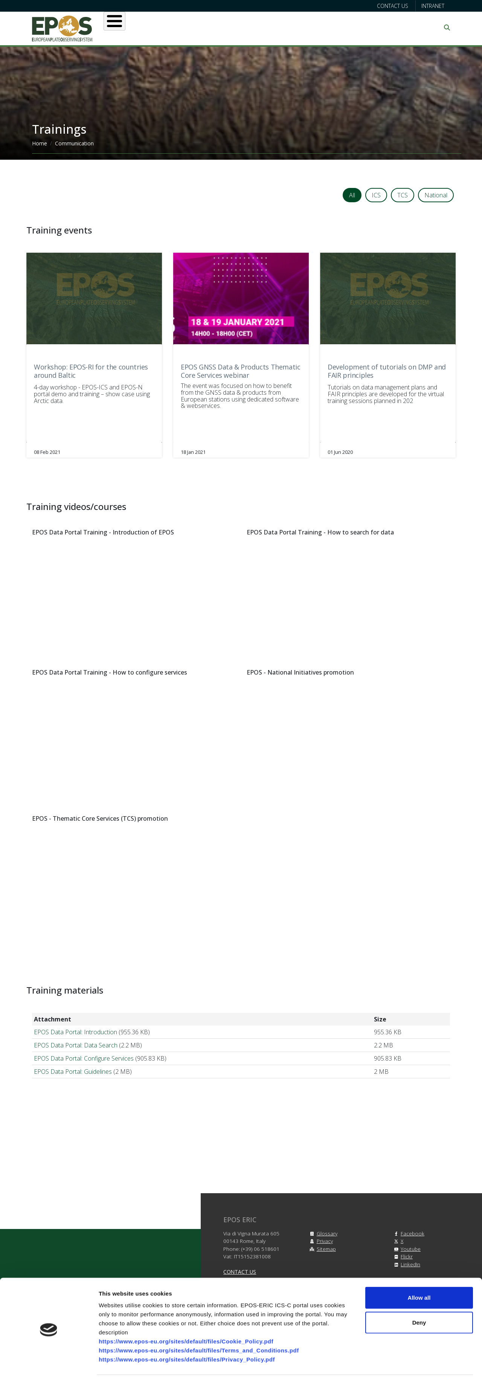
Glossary (322, 1227)
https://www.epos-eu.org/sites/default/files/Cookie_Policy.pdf (186, 1313)
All (352, 195)
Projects (275, 27)
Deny (419, 1295)
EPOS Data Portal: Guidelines (73, 1066)
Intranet (432, 5)
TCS (402, 195)
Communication (377, 27)
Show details (395, 1362)
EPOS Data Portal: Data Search (75, 1040)
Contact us (392, 5)
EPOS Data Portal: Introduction (75, 1027)
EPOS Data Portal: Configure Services (84, 1053)
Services (228, 27)
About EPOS (141, 27)
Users (188, 27)
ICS (376, 195)
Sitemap (322, 1243)
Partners (320, 27)
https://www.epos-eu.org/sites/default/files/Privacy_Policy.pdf (187, 1331)
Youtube (406, 1243)
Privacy (320, 1235)
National (435, 195)
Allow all (419, 1270)
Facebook (408, 1227)
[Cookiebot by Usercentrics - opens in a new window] (49, 1362)
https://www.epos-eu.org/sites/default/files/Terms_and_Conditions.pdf (199, 1322)
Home (39, 143)
